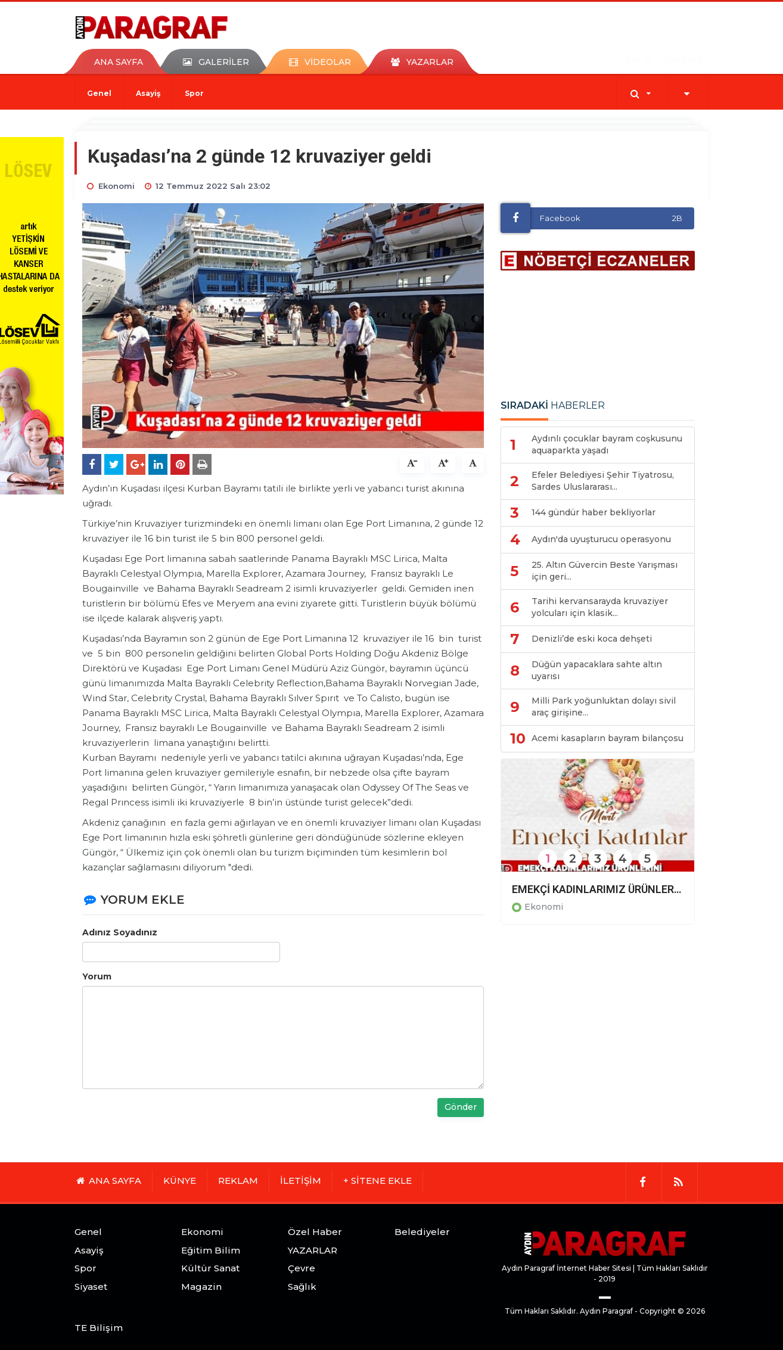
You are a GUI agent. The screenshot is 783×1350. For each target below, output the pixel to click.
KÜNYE (179, 1180)
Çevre (301, 1268)
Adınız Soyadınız (119, 932)
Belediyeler (422, 1231)
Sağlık (302, 1286)
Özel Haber (315, 1231)
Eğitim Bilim (210, 1250)
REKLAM (238, 1180)
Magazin (201, 1286)
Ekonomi (543, 906)
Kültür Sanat (210, 1268)
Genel (99, 93)
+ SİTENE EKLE (377, 1180)
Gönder (461, 1107)
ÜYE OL (639, 60)
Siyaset (90, 1286)
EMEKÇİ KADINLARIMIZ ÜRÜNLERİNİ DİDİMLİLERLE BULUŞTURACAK (597, 889)
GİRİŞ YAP (684, 60)
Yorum (96, 976)
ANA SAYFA (118, 62)
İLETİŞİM (300, 1180)
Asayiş (148, 93)
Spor (194, 93)
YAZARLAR (312, 1250)
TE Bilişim (98, 1327)
